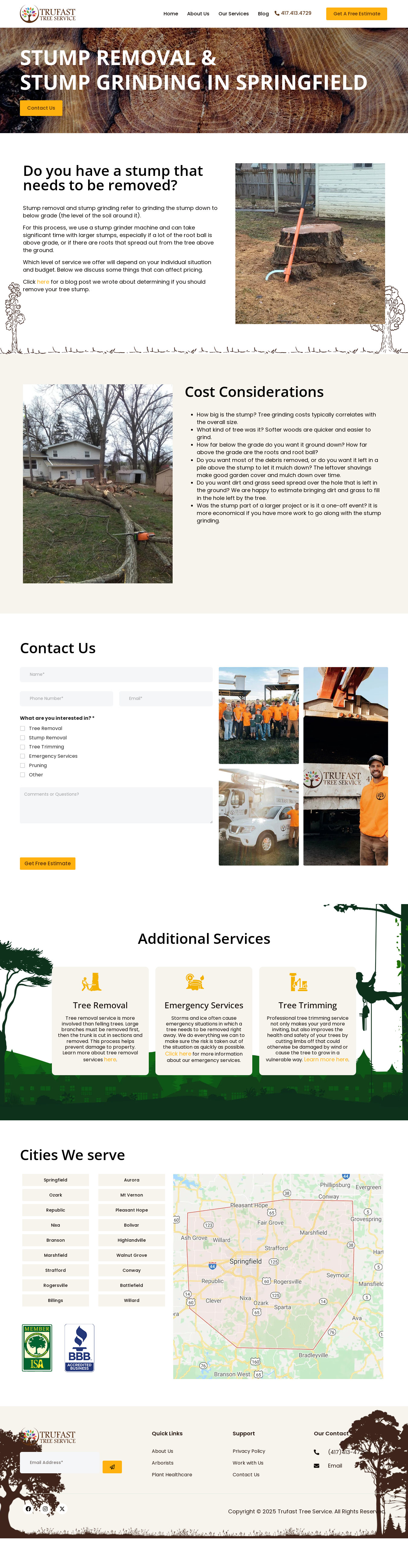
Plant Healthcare (172, 1487)
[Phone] (66, 711)
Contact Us (246, 1487)
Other (36, 788)
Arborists (163, 1475)
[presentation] (66, 866)
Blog (263, 13)
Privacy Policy (249, 1463)
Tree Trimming (46, 760)
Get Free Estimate (47, 876)
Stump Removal (48, 750)
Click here (178, 1066)
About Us (198, 13)
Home (171, 13)
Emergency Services (53, 769)
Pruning (38, 778)
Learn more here (326, 1072)
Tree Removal (45, 741)
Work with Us (248, 1475)
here (43, 294)
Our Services (233, 13)
